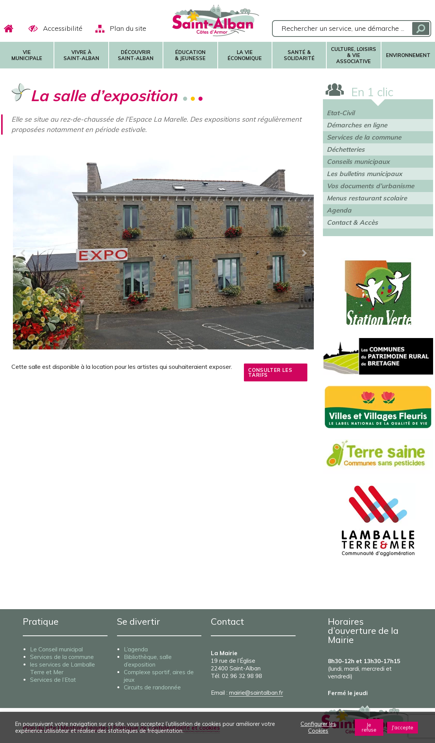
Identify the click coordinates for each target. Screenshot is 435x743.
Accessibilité (62, 28)
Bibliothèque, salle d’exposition (148, 660)
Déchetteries (346, 149)
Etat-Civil (340, 113)
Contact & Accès (352, 222)
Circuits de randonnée (152, 687)
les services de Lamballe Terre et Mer (62, 668)
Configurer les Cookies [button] (318, 727)
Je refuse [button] (369, 727)
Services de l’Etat (53, 679)
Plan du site (128, 28)
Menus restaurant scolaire (367, 198)
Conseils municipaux (358, 161)
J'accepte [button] (402, 727)
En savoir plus (202, 730)
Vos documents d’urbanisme (370, 186)
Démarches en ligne (357, 125)
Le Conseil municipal (56, 649)
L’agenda (136, 649)
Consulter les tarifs (270, 379)
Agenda (339, 210)
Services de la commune (364, 137)
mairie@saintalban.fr (256, 692)
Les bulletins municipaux (364, 174)
